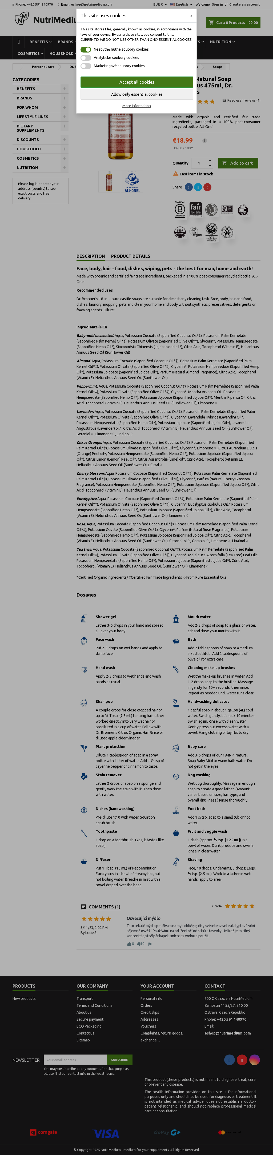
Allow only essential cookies (137, 94)
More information (136, 106)
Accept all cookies (136, 82)
